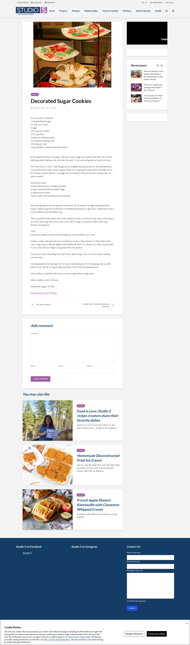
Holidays (127, 11)
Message (135, 570)
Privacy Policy (85, 637)
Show (52, 11)
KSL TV (144, 2)
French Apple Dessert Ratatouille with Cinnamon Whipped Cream (98, 504)
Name (33, 366)
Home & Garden (110, 11)
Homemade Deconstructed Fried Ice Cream (98, 457)
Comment (34, 333)
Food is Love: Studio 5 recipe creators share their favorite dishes (97, 415)
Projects (63, 11)
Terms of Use (73, 637)
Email (61, 366)
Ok (187, 623)
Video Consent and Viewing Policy (57, 640)
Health (158, 11)
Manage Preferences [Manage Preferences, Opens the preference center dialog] (134, 634)
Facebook (36, 2)
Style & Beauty (143, 11)
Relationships (91, 11)
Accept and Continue (156, 634)
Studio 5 (27, 552)
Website (89, 366)
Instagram (23, 2)
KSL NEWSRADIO (156, 2)
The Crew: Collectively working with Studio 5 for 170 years (153, 87)
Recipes (76, 11)
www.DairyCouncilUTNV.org (44, 293)
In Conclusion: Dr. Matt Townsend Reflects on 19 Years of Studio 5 (153, 98)
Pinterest (50, 2)
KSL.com (169, 2)
